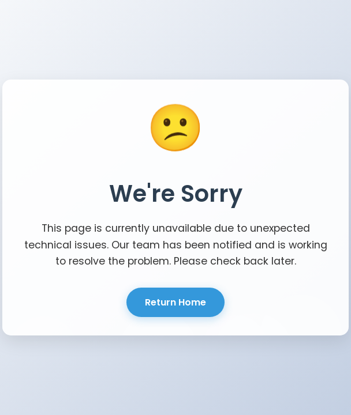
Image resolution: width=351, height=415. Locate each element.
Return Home (175, 302)
